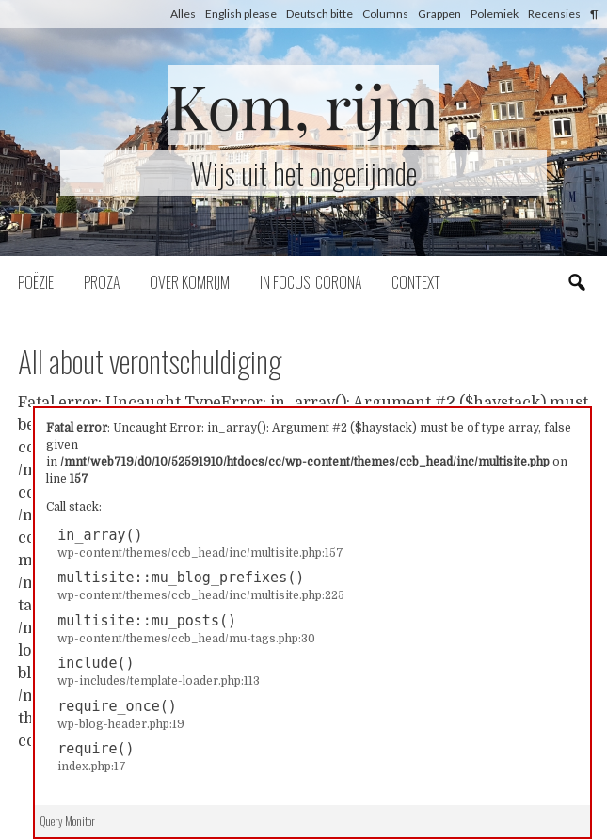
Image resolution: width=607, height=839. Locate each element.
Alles (183, 14)
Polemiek (495, 14)
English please (241, 14)
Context (415, 282)
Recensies (554, 14)
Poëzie (36, 282)
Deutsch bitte (319, 14)
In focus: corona (310, 282)
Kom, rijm (303, 105)
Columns (385, 14)
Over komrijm (190, 282)
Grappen (439, 14)
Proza (102, 282)
